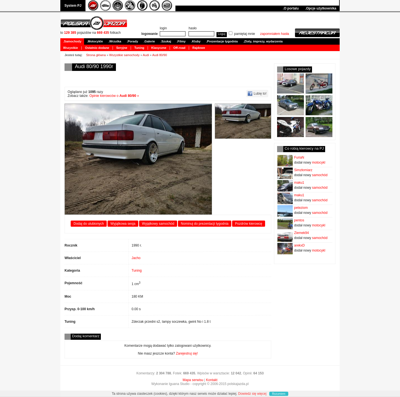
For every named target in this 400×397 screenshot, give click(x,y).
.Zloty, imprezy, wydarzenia (263, 41)
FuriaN (299, 157)
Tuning (139, 47)
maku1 (299, 183)
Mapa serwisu (193, 380)
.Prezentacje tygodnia (222, 41)
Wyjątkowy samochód (158, 224)
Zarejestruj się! (187, 353)
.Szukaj (166, 41)
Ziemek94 (301, 233)
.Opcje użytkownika (320, 8)
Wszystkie (70, 47)
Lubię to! (260, 93)
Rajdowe (198, 47)
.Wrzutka (114, 41)
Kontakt (212, 380)
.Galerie (149, 41)
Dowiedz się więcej (252, 394)
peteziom (301, 208)
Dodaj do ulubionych (88, 224)
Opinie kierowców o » (114, 96)
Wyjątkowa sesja (122, 224)
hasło (193, 28)
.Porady (132, 41)
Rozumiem (278, 393)
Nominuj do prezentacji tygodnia (204, 224)
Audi (146, 55)
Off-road (179, 47)
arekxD (299, 245)
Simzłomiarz (303, 170)
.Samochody (72, 41)
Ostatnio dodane (97, 47)
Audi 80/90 (159, 55)
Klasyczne (158, 47)
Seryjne (121, 47)
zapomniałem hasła (274, 34)
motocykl (318, 162)
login (163, 28)
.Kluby (196, 41)
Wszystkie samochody (124, 55)
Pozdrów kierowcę (248, 224)
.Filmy (181, 41)
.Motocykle (95, 41)
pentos (299, 220)
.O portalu (291, 8)
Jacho (136, 258)
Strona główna (96, 55)
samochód (319, 175)
